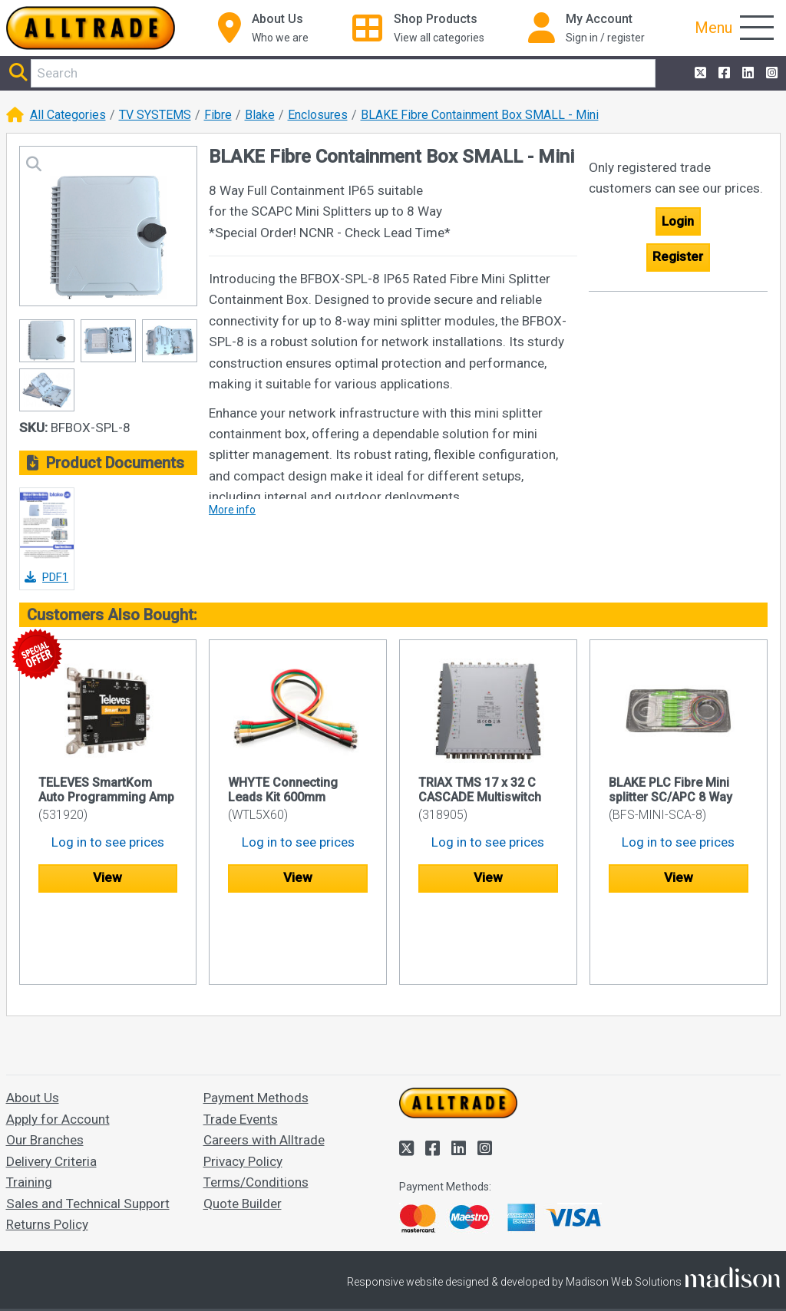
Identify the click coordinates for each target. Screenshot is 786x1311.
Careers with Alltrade (264, 1066)
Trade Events (240, 1045)
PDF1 (46, 577)
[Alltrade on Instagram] (770, 73)
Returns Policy (47, 1150)
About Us (32, 1024)
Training (29, 1108)
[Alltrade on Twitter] (699, 73)
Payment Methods (256, 1024)
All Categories (68, 114)
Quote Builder (242, 1130)
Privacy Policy (242, 1087)
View (107, 877)
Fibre (218, 114)
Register (677, 256)
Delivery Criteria (51, 1087)
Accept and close (393, 1277)
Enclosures (318, 114)
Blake (260, 114)
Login (678, 221)
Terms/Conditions (256, 1108)
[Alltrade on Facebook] (722, 73)
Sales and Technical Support (88, 1130)
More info (232, 510)
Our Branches (45, 1066)
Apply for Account (58, 1045)
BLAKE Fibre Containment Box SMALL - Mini (480, 114)
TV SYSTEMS (155, 114)
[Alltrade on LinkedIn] (746, 73)
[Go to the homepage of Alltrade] (90, 28)
